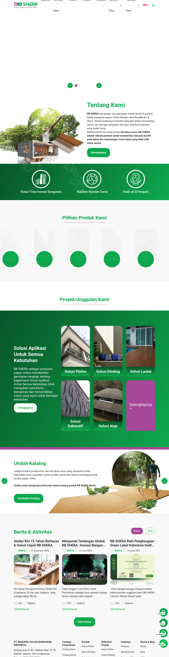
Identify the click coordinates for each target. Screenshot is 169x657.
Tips (143, 638)
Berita (143, 621)
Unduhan (125, 621)
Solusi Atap (87, 646)
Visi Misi (66, 635)
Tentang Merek (69, 629)
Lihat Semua (84, 596)
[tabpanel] (84, 549)
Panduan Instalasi (125, 648)
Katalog (124, 641)
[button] (69, 85)
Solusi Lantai (88, 632)
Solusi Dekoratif (86, 639)
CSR (142, 632)
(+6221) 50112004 (30, 632)
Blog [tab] (150, 505)
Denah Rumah (127, 626)
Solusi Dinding (88, 626)
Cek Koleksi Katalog (29, 472)
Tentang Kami (68, 624)
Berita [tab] (137, 505)
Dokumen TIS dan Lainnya (127, 634)
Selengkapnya (25, 382)
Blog (143, 626)
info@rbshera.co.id (32, 635)
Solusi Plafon (88, 621)
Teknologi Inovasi (66, 642)
